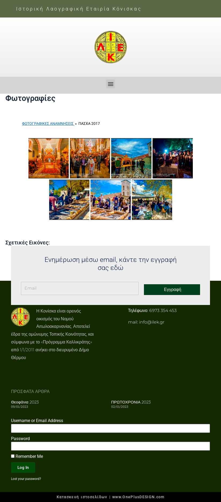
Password (20, 438)
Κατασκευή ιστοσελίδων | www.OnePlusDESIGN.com (111, 497)
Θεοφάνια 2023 (25, 402)
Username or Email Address (37, 420)
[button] (110, 83)
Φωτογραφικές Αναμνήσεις (48, 123)
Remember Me (27, 456)
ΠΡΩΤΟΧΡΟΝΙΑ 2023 (131, 402)
